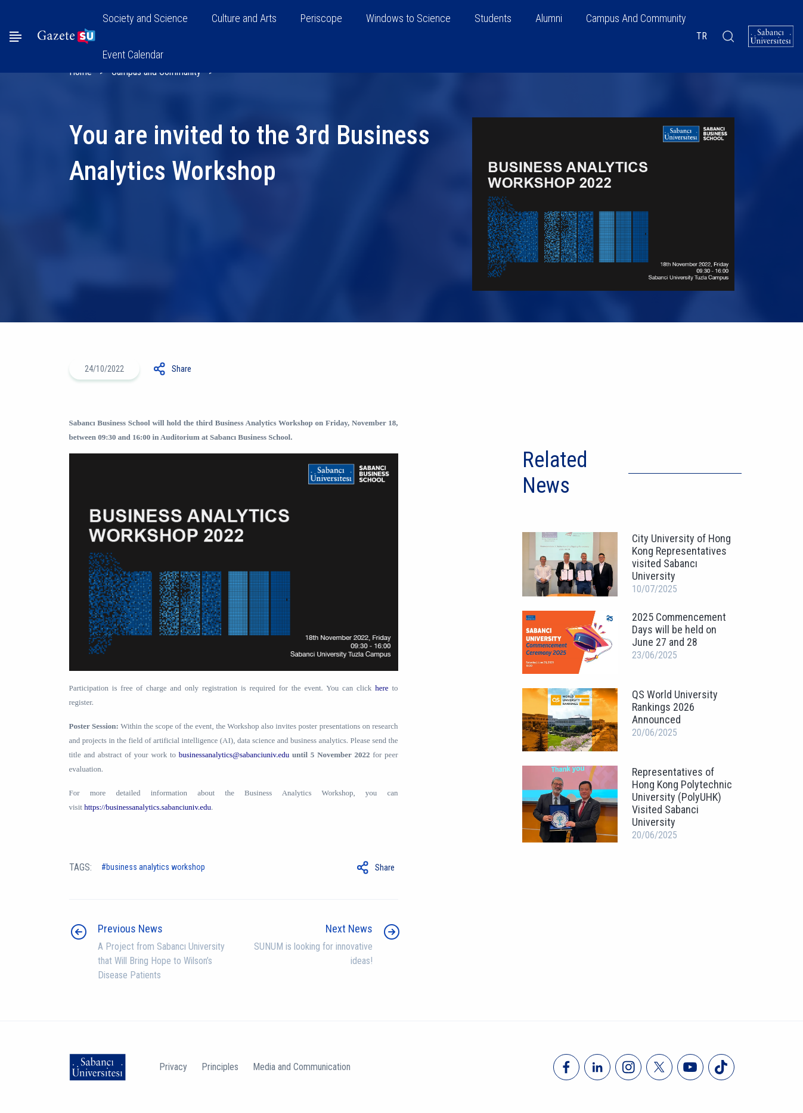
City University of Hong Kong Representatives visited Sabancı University (681, 557)
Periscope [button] (321, 18)
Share (181, 369)
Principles (219, 1066)
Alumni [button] (548, 18)
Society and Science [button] (145, 18)
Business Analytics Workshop (155, 867)
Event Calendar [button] (133, 54)
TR (701, 36)
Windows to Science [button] (408, 18)
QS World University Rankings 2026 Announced (675, 707)
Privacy (173, 1066)
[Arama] (727, 36)
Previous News (130, 928)
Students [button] (493, 18)
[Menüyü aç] (15, 37)
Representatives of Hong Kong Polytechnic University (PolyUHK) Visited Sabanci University (682, 797)
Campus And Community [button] (636, 18)
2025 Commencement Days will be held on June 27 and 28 (679, 629)
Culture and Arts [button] (244, 18)
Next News (349, 928)
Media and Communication (302, 1066)
